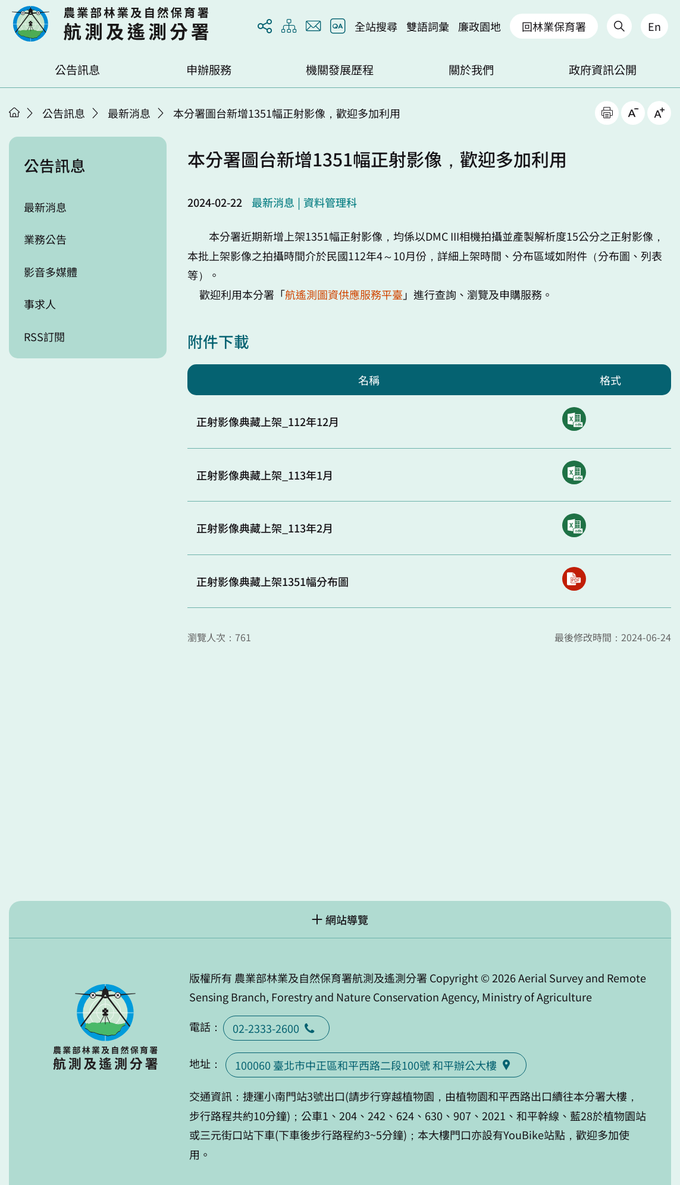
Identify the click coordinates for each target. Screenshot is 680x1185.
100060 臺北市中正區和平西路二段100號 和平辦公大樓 (376, 1065)
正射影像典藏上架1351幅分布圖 (272, 581)
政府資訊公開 (603, 69)
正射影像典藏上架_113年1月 (264, 475)
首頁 (14, 112)
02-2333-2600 (276, 1028)
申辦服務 (208, 69)
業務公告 (45, 239)
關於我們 (471, 69)
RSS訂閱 (44, 336)
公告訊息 (77, 69)
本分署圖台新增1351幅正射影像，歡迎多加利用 (286, 113)
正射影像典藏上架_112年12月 (267, 421)
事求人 (40, 303)
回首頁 (110, 24)
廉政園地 (479, 26)
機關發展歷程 (340, 69)
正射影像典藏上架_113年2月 (264, 527)
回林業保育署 (554, 26)
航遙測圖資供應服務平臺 (344, 294)
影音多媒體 (50, 271)
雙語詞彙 (427, 26)
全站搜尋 (376, 26)
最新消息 (129, 113)
